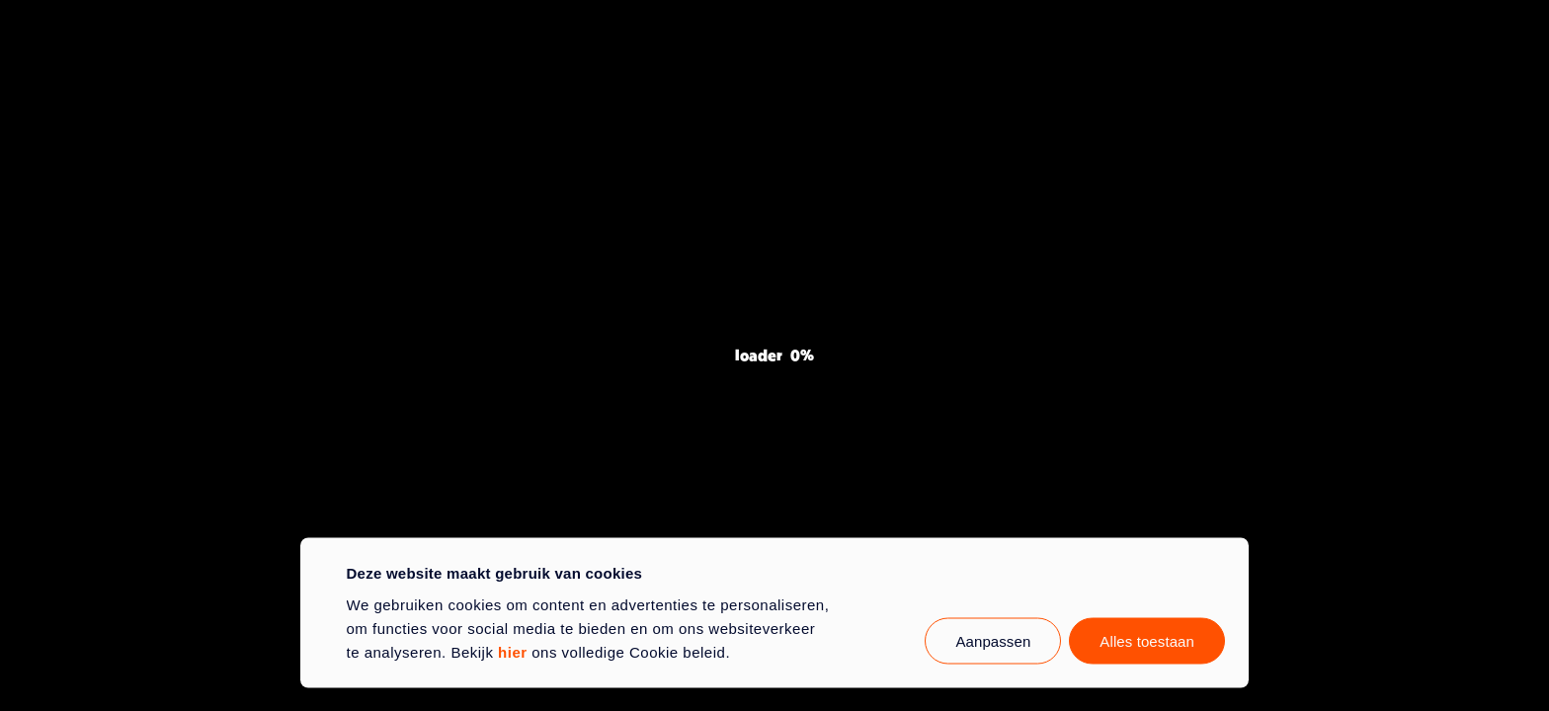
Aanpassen (992, 640)
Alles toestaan (1147, 640)
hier (513, 651)
